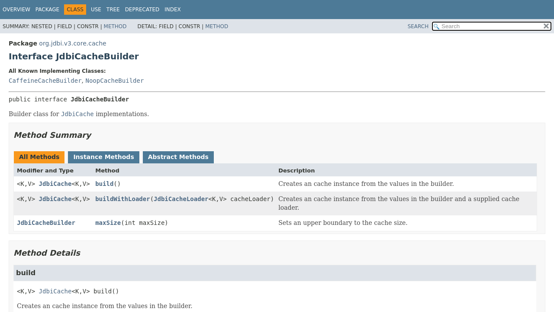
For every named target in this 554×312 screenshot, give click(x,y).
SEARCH (418, 26)
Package (47, 9)
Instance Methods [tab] (103, 156)
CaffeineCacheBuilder (45, 80)
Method (115, 26)
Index (172, 9)
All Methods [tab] (39, 156)
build (104, 183)
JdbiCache (55, 183)
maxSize (108, 222)
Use (96, 9)
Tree (113, 9)
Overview (16, 9)
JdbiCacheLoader (181, 198)
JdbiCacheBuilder (46, 222)
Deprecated (142, 9)
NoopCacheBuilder (114, 80)
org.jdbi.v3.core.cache (72, 43)
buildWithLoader (122, 198)
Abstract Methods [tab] (178, 156)
